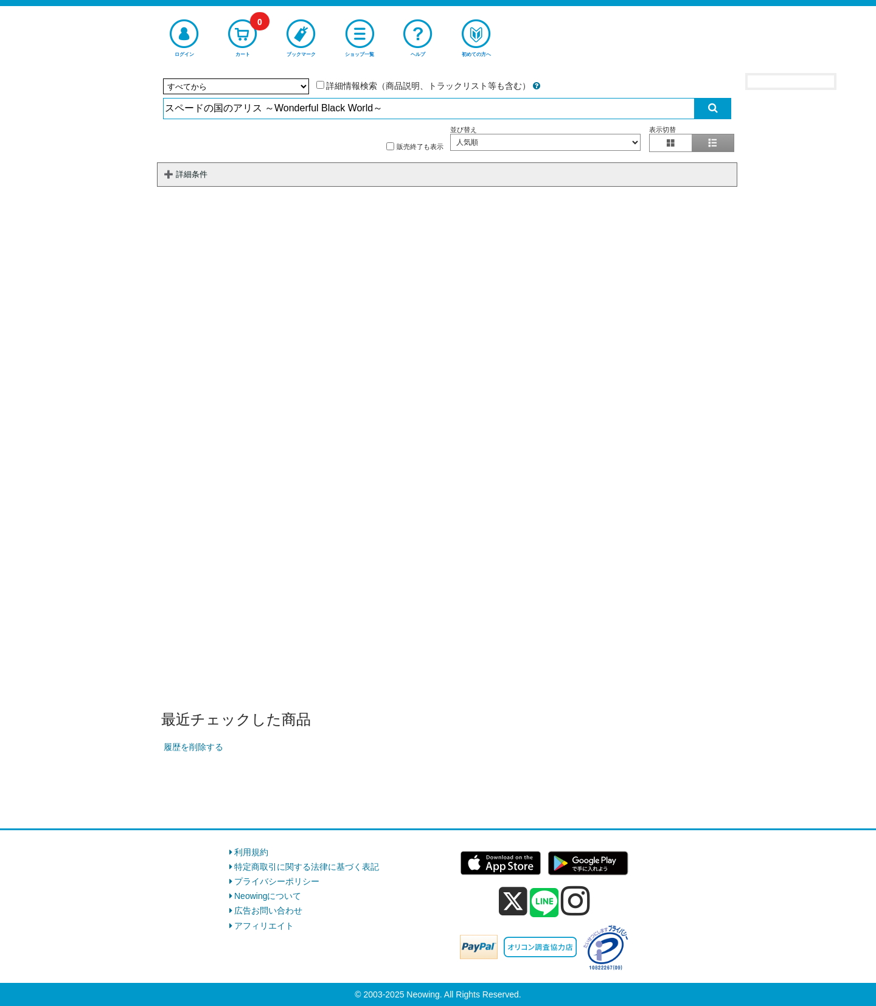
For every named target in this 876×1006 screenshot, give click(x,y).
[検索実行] (713, 108)
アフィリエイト (264, 926)
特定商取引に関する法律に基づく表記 (306, 867)
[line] (544, 903)
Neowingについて (267, 896)
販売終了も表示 (414, 146)
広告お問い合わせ (268, 910)
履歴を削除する (193, 747)
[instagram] (575, 901)
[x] (513, 901)
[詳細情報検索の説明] (536, 86)
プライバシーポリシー (276, 881)
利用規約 (251, 852)
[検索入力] (429, 108)
